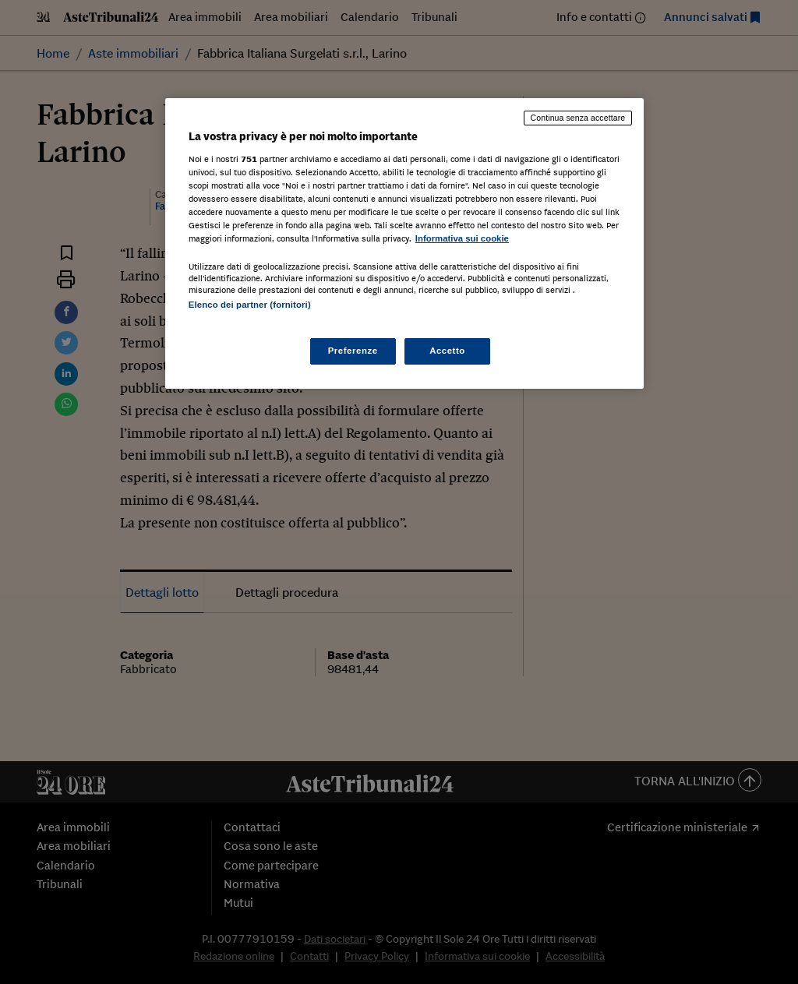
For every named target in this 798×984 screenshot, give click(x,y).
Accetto (447, 350)
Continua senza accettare (578, 117)
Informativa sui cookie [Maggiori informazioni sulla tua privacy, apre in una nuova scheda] (462, 238)
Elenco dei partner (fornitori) (250, 304)
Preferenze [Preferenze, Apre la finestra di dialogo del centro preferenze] (353, 350)
